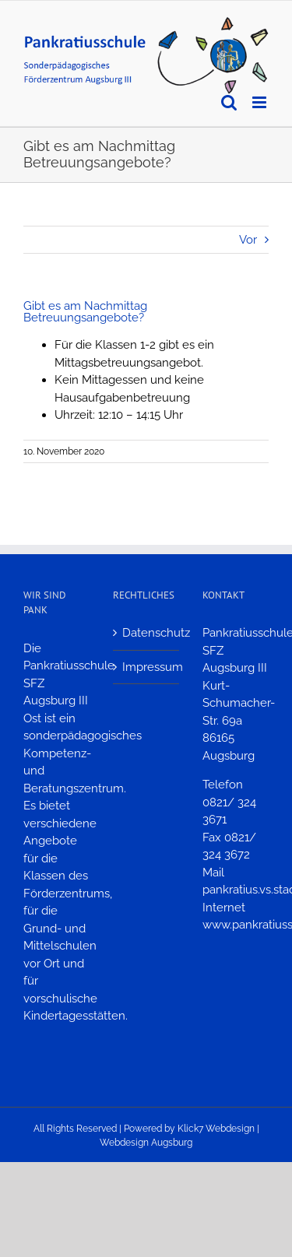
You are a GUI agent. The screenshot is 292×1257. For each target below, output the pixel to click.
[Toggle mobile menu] (260, 102)
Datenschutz (146, 633)
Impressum (146, 667)
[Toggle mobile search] (229, 102)
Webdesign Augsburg (146, 1142)
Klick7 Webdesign (216, 1128)
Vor (248, 240)
